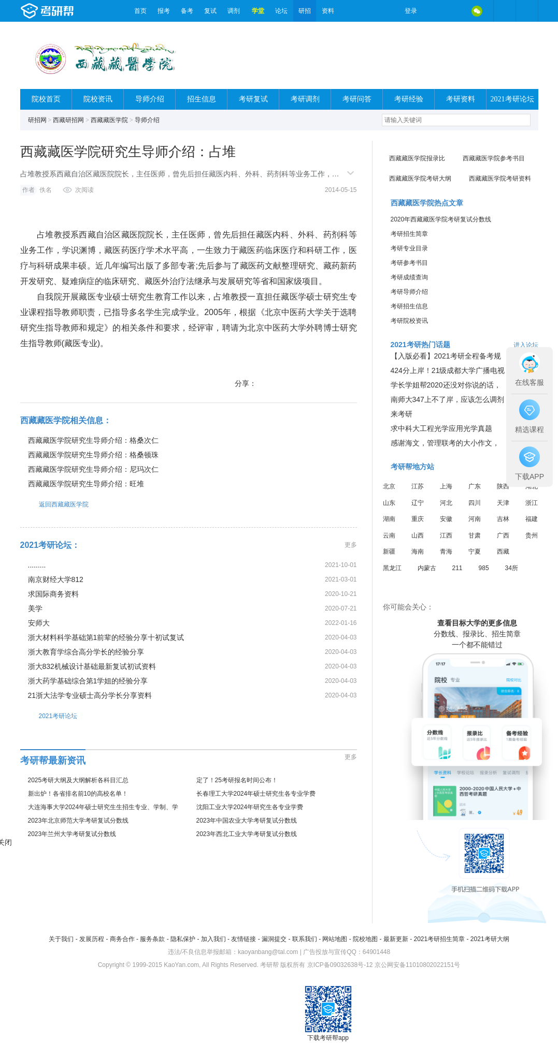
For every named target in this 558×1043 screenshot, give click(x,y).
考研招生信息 (409, 306)
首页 (140, 10)
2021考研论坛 (512, 99)
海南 (417, 551)
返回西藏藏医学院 (54, 504)
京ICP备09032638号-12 (340, 965)
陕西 (503, 486)
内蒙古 (427, 568)
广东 (474, 486)
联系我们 (304, 939)
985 (484, 568)
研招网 (37, 120)
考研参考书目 (409, 262)
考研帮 (74, 11)
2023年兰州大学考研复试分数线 (72, 834)
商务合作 (122, 939)
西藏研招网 (68, 120)
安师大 (39, 623)
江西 (446, 535)
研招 (304, 10)
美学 (35, 608)
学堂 (258, 10)
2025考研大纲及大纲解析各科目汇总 (78, 780)
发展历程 (91, 939)
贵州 (531, 535)
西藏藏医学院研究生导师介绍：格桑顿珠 (93, 455)
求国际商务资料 (53, 594)
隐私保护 (182, 939)
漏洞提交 (274, 939)
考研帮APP (527, 11)
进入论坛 (525, 345)
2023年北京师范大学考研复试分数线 (78, 820)
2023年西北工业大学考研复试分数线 (246, 834)
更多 (351, 544)
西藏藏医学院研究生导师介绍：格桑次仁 (93, 440)
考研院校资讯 (409, 320)
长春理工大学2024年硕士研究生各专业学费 (256, 793)
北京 (389, 486)
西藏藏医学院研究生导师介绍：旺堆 (86, 484)
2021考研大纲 (489, 939)
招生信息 (201, 99)
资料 (328, 10)
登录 (411, 10)
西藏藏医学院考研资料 (500, 178)
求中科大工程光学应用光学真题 (441, 428)
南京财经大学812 (55, 579)
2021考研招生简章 (439, 939)
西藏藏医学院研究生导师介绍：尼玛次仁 (93, 469)
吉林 (503, 519)
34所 (511, 568)
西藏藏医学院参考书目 (494, 158)
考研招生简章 (409, 233)
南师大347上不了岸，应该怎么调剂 (447, 399)
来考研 (401, 414)
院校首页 (46, 99)
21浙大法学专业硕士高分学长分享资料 (90, 695)
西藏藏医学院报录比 (417, 158)
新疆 (389, 551)
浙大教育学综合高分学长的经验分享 (86, 652)
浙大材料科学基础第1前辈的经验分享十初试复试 (106, 637)
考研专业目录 (409, 248)
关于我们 (61, 939)
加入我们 (213, 939)
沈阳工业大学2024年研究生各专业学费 (250, 807)
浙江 (531, 502)
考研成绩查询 (409, 277)
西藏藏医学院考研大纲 (420, 178)
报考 (164, 10)
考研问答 (356, 99)
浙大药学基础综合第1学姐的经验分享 (88, 681)
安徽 (446, 519)
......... (37, 565)
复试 (210, 10)
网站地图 (334, 939)
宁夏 (474, 551)
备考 (187, 10)
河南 (474, 519)
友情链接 (243, 939)
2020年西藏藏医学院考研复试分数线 (441, 219)
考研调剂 (305, 99)
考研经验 (408, 99)
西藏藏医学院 (109, 120)
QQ (455, 11)
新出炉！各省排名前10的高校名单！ (78, 793)
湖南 (389, 519)
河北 (446, 502)
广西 (503, 535)
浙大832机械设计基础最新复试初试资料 (92, 666)
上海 (446, 486)
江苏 (417, 486)
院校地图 (365, 939)
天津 (503, 502)
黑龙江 (392, 568)
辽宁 (417, 502)
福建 (531, 519)
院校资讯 (97, 99)
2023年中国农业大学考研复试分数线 (246, 820)
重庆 (417, 519)
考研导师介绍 (409, 291)
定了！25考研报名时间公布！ (237, 780)
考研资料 (460, 99)
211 (457, 568)
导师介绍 (149, 99)
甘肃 (474, 535)
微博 (434, 11)
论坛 (281, 10)
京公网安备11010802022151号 (417, 965)
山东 (389, 502)
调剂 (233, 10)
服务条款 (152, 939)
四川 (474, 502)
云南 (389, 535)
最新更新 (395, 939)
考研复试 (253, 99)
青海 (446, 551)
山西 (417, 535)
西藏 (503, 551)
